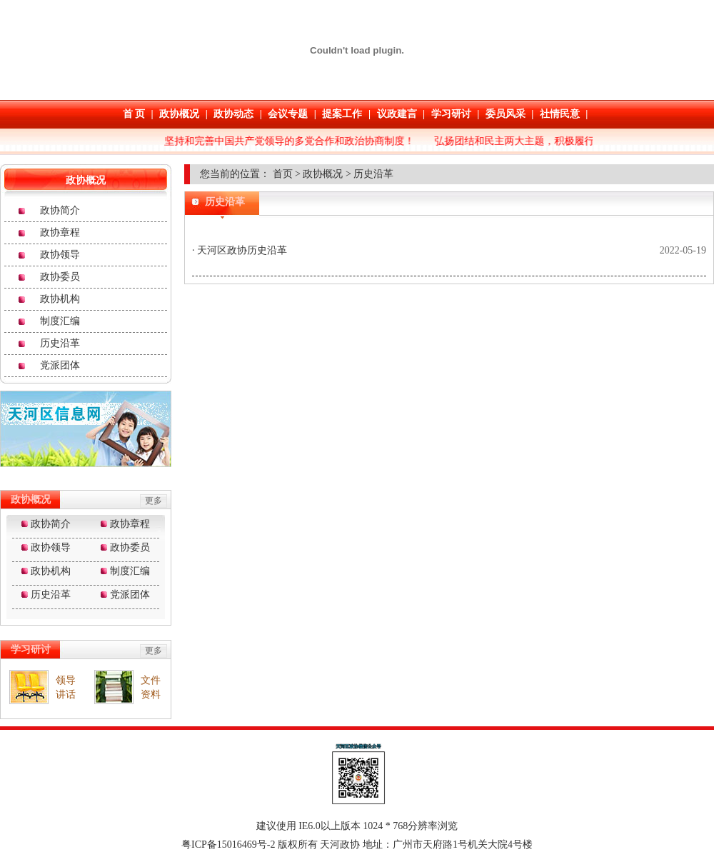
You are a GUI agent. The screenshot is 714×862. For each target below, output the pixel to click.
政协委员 (60, 276)
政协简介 (60, 210)
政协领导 (60, 254)
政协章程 (60, 232)
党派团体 (60, 365)
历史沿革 (60, 343)
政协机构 (60, 299)
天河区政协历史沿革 (241, 250)
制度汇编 (60, 321)
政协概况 (323, 174)
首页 (283, 174)
